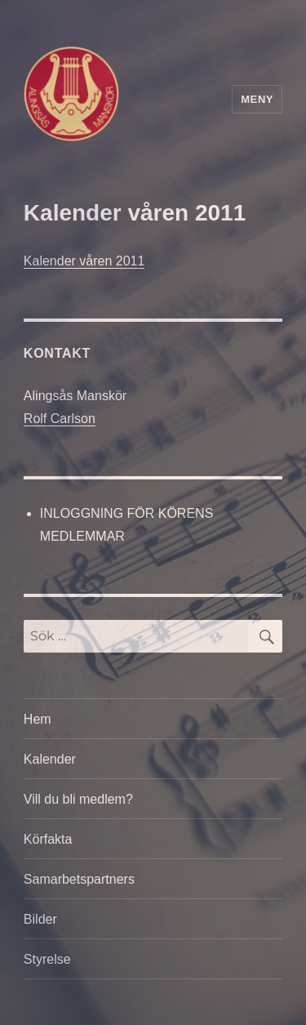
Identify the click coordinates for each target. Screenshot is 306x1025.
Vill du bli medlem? (78, 799)
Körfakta (48, 839)
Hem (37, 719)
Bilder (40, 919)
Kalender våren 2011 (84, 261)
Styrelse (47, 959)
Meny (257, 99)
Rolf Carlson (59, 419)
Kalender (50, 759)
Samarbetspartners (79, 879)
